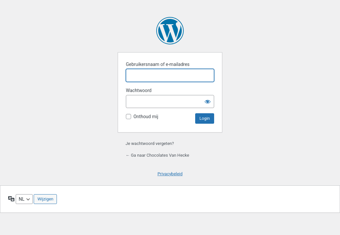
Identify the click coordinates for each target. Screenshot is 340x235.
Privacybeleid (170, 173)
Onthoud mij (145, 116)
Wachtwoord (138, 90)
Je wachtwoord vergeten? (150, 143)
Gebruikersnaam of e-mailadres (158, 64)
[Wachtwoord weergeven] (207, 101)
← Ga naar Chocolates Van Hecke (157, 155)
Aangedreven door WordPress (170, 30)
